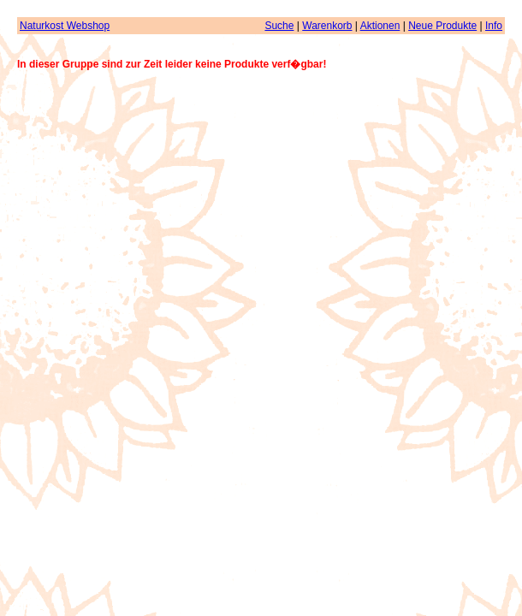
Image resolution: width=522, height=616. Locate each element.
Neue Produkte (442, 26)
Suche (279, 26)
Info (493, 26)
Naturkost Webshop (65, 26)
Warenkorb (327, 26)
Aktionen (380, 26)
